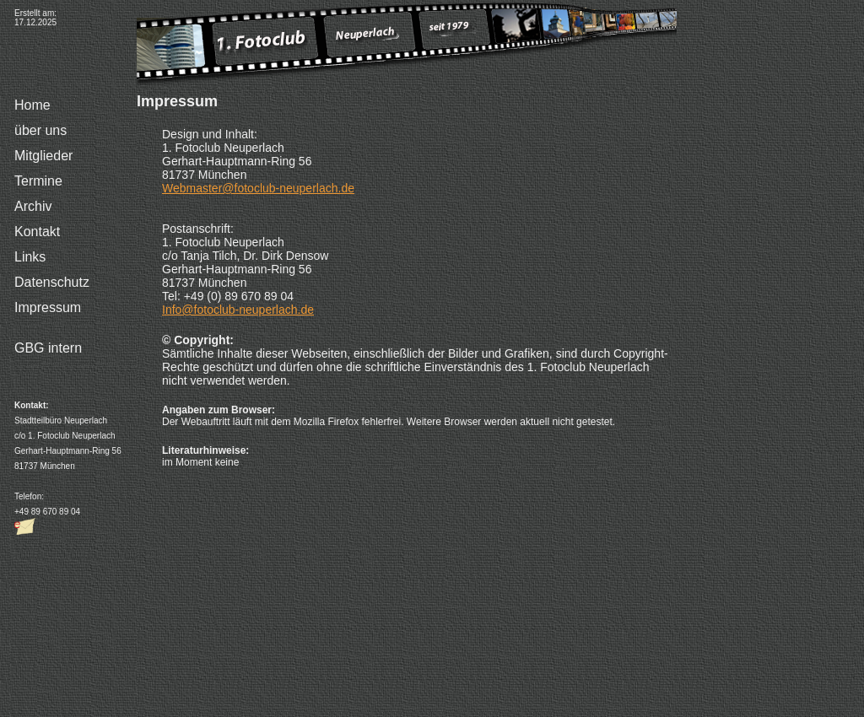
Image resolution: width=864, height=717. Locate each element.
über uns (40, 130)
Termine (38, 181)
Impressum (47, 307)
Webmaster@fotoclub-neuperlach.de (258, 188)
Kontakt (37, 231)
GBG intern (48, 348)
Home (32, 105)
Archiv (32, 206)
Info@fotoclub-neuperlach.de (238, 309)
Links (30, 257)
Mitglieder (43, 155)
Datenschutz (51, 282)
